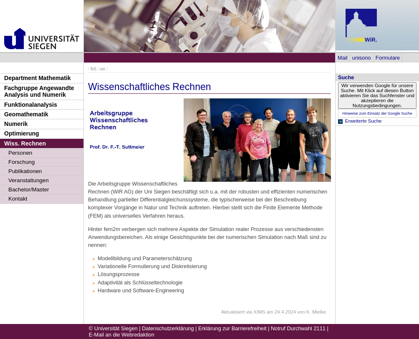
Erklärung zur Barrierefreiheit (232, 328)
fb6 (93, 69)
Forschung (21, 162)
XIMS (259, 311)
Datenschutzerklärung (168, 328)
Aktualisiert (233, 311)
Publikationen (25, 171)
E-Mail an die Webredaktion (121, 334)
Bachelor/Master (28, 189)
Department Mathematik (37, 78)
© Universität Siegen (113, 328)
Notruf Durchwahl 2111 (298, 328)
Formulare (388, 58)
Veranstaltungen (28, 180)
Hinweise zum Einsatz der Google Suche (377, 113)
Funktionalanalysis (30, 104)
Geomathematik (26, 114)
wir (102, 69)
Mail (342, 58)
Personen (20, 153)
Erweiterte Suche (363, 120)
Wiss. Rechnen (25, 143)
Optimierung (21, 133)
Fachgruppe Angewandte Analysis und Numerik (39, 91)
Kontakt (17, 199)
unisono (361, 58)
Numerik (16, 124)
